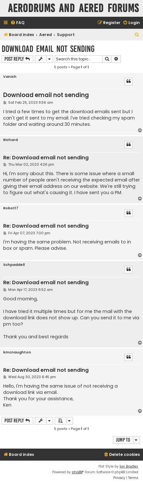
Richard (10, 140)
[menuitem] (17, 23)
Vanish (9, 77)
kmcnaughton (17, 352)
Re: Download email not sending (46, 158)
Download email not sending (48, 49)
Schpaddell (14, 265)
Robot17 (10, 208)
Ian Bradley (129, 466)
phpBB (77, 472)
